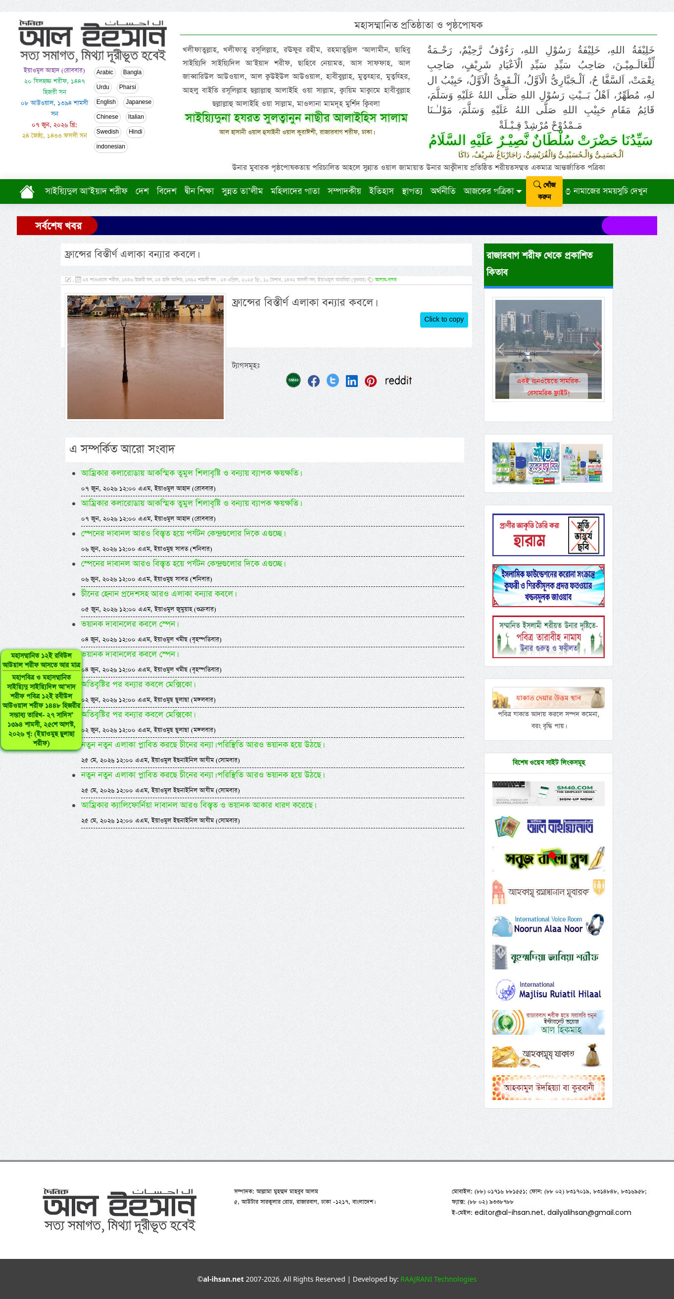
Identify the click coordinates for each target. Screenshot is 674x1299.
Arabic (104, 72)
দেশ (142, 191)
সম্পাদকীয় (344, 191)
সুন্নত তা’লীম (242, 191)
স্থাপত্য (412, 191)
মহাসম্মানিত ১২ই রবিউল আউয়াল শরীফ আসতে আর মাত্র (41, 699)
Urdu (102, 87)
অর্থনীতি (443, 191)
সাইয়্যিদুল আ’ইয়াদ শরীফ (86, 191)
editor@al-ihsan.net (509, 1212)
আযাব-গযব (385, 280)
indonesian (110, 147)
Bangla (132, 72)
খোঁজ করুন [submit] (544, 191)
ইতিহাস (381, 191)
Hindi (135, 132)
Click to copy (444, 320)
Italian (136, 117)
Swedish (107, 132)
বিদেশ (167, 191)
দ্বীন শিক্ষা (199, 191)
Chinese (107, 117)
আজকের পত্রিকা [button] (489, 191)
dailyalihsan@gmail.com (589, 1212)
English (106, 102)
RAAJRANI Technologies (438, 1279)
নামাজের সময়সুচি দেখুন (606, 191)
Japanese (138, 102)
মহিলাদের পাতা (295, 191)
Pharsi (127, 87)
